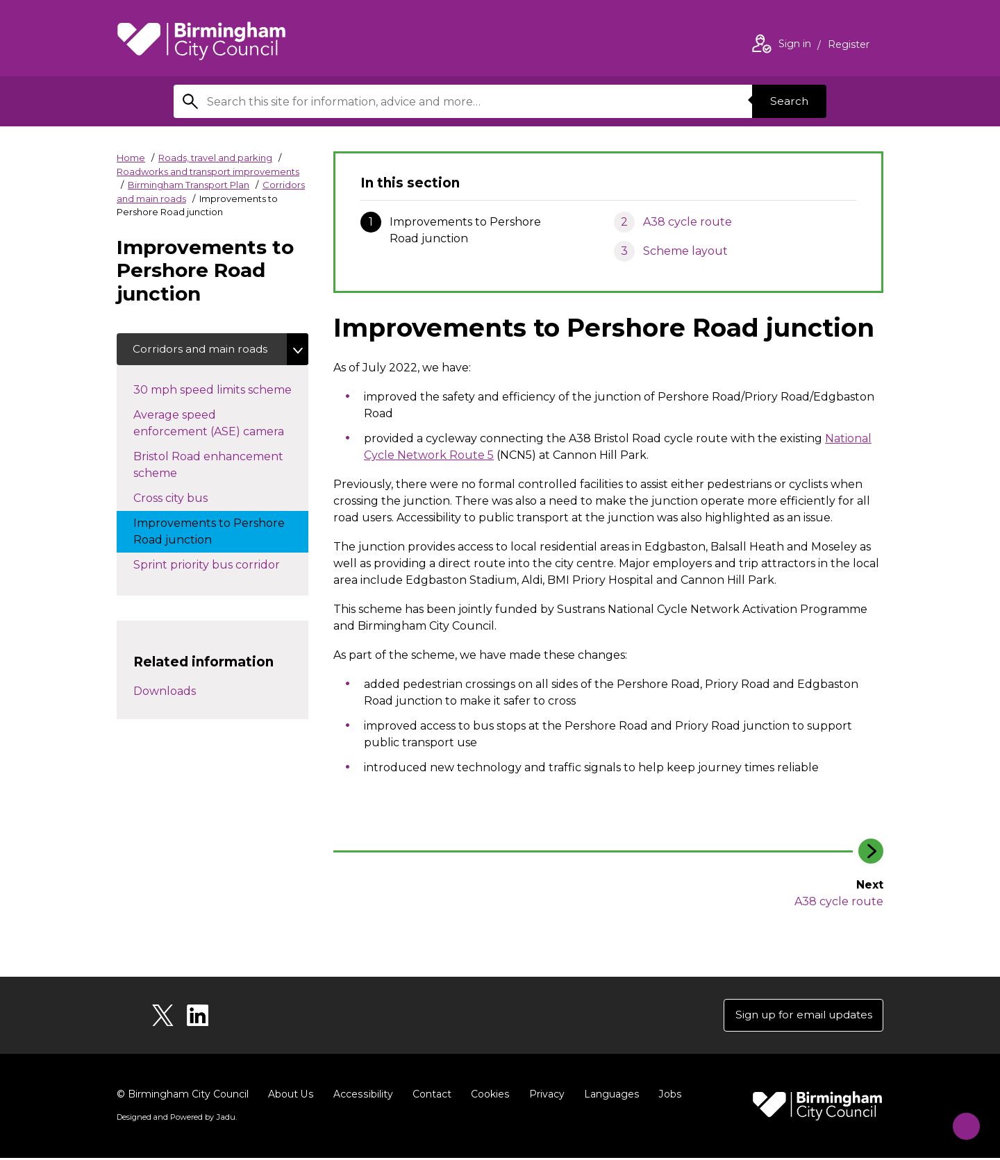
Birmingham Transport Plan (188, 184)
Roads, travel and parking (215, 157)
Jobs (667, 1096)
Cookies (488, 1096)
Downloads (164, 692)
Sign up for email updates (800, 1016)
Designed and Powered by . (176, 1119)
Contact (429, 1096)
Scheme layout (685, 251)
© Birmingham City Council (183, 1096)
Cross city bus (184, 498)
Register (848, 46)
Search (787, 101)
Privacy (544, 1096)
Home (131, 157)
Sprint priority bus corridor (220, 565)
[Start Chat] (961, 1121)
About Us (290, 1096)
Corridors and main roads (202, 349)
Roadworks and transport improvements (208, 171)
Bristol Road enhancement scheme (208, 466)
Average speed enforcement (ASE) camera (220, 424)
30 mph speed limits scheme (220, 390)
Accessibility (362, 1096)
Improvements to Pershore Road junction (209, 533)
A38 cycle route (687, 221)
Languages (608, 1096)
